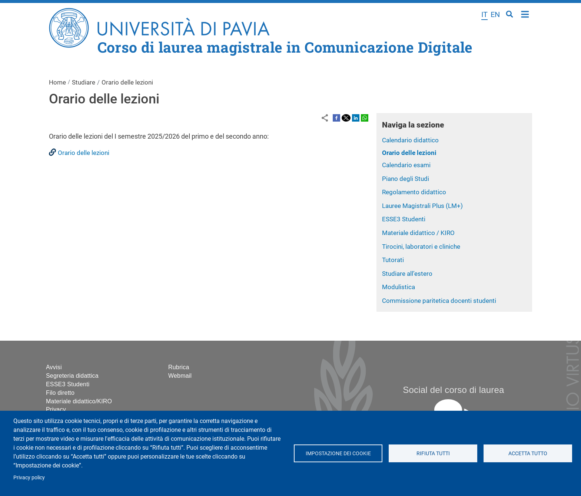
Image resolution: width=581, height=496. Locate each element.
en (495, 14)
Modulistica (398, 287)
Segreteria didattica (72, 376)
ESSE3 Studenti (403, 219)
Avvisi (54, 367)
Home (525, 13)
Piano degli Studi (405, 178)
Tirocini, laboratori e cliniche (421, 246)
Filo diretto (60, 393)
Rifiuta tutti (432, 453)
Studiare (83, 82)
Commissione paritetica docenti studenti (439, 300)
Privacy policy (29, 477)
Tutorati (393, 260)
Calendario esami (406, 165)
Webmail (180, 376)
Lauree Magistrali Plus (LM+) (422, 205)
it (484, 14)
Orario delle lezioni (409, 152)
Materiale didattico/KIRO (79, 401)
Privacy (56, 409)
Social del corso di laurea (453, 390)
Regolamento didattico (414, 192)
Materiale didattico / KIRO (418, 233)
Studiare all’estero (407, 273)
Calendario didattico (410, 140)
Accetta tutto (527, 453)
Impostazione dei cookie (338, 453)
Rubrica (178, 367)
